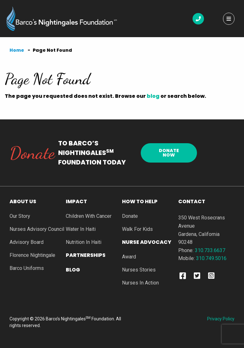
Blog (73, 270)
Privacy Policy (220, 318)
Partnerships (85, 256)
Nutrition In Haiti (83, 242)
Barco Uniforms (27, 268)
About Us (23, 202)
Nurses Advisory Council (37, 229)
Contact (191, 201)
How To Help (140, 202)
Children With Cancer (89, 216)
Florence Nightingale (32, 255)
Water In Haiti (81, 229)
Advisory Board (27, 242)
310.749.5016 (211, 258)
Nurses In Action (140, 283)
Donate (130, 216)
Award (129, 257)
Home (17, 50)
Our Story (20, 216)
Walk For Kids (137, 229)
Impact (76, 202)
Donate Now (169, 152)
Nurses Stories (139, 270)
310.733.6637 (210, 250)
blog (153, 96)
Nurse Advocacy (146, 243)
